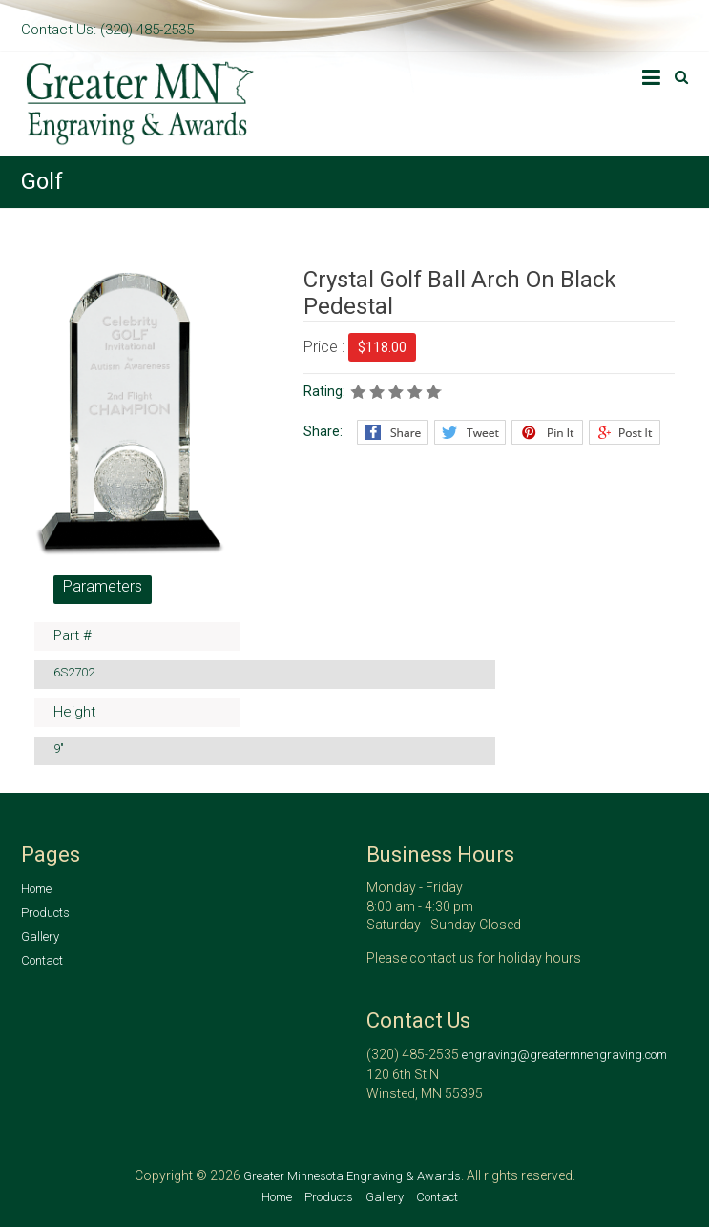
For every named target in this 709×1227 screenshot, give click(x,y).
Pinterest (547, 432)
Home (36, 889)
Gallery (40, 936)
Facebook (392, 432)
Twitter (470, 432)
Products (45, 912)
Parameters (102, 586)
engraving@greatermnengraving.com (564, 1055)
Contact (42, 960)
